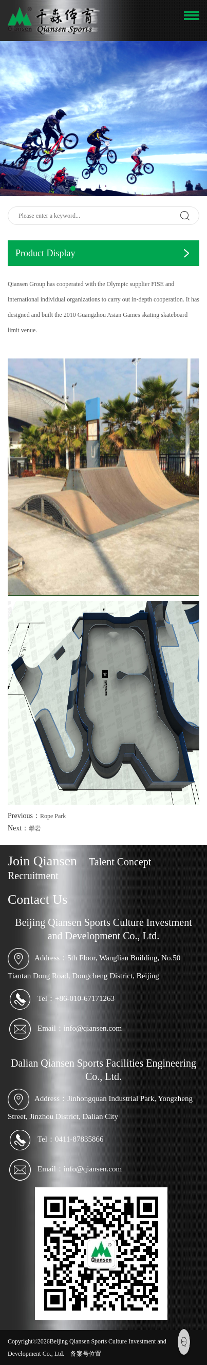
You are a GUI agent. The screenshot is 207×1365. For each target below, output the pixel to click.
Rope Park (53, 816)
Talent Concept (120, 861)
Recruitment (33, 875)
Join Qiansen (42, 861)
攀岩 (35, 828)
